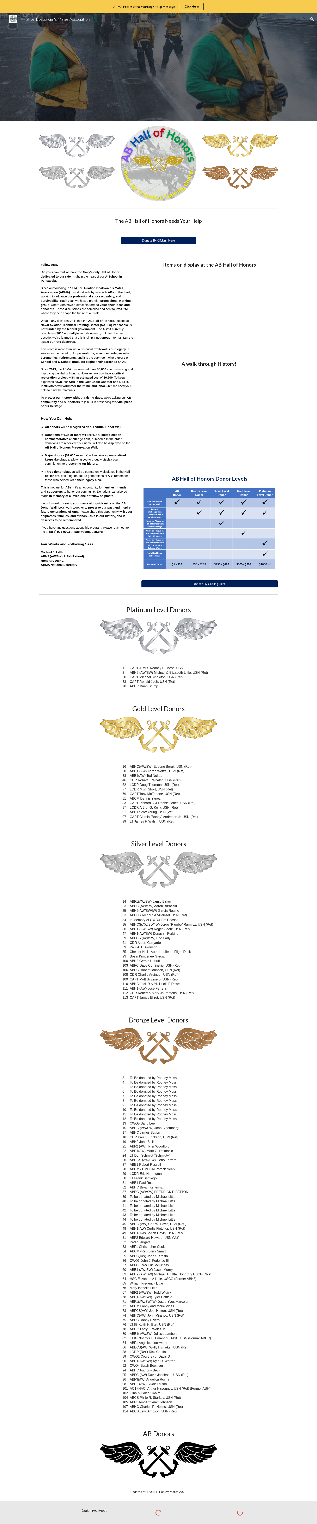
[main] (158, 221)
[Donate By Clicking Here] (158, 240)
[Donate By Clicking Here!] (209, 584)
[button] (312, 19)
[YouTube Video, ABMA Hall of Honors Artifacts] (209, 310)
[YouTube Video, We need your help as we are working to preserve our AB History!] (209, 417)
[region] (158, 6)
